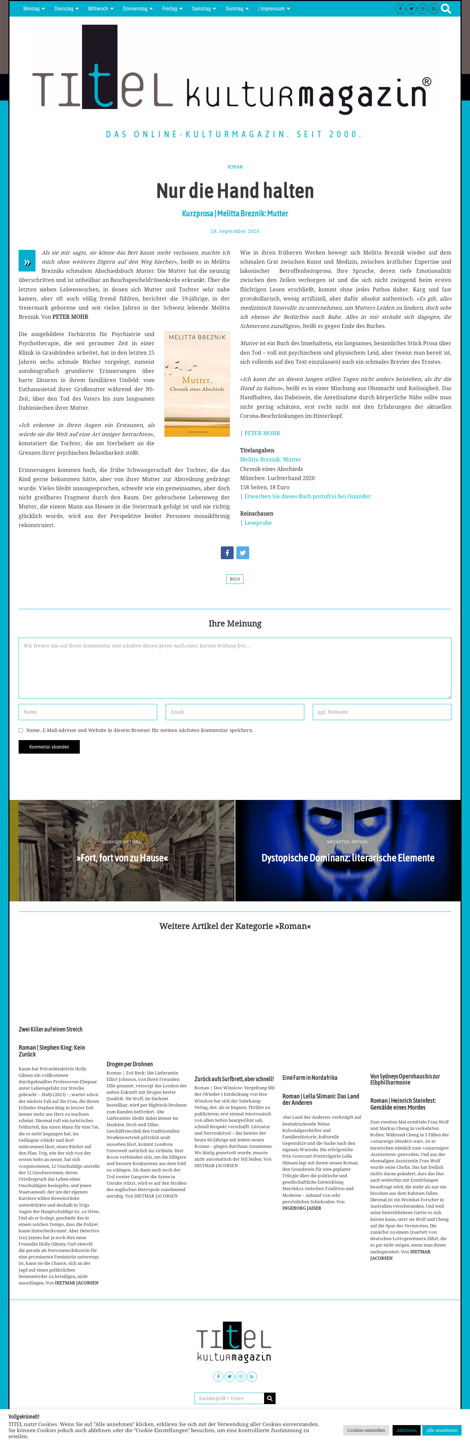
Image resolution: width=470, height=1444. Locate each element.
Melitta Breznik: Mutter (270, 459)
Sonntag (234, 8)
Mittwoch (98, 8)
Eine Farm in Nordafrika (309, 1077)
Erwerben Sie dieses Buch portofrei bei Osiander (307, 496)
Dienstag (63, 8)
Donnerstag (135, 8)
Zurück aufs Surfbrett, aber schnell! (234, 1079)
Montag (31, 8)
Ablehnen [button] (407, 1430)
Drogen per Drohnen (130, 1064)
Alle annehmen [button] (441, 1430)
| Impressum (271, 8)
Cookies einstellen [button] (366, 1430)
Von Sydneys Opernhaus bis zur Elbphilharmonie (405, 1079)
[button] (270, 1398)
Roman (235, 167)
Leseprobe (258, 522)
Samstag (201, 8)
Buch (235, 579)
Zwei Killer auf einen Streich (51, 1029)
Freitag (169, 8)
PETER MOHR (262, 433)
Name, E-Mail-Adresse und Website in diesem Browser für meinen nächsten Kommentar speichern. (140, 730)
